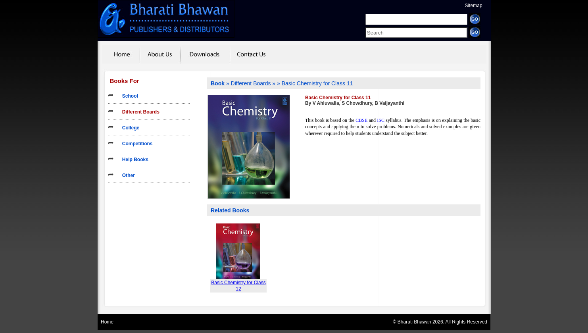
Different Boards (138, 112)
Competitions (135, 143)
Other (126, 175)
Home (107, 322)
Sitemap (473, 5)
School (127, 96)
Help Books (132, 159)
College (128, 128)
